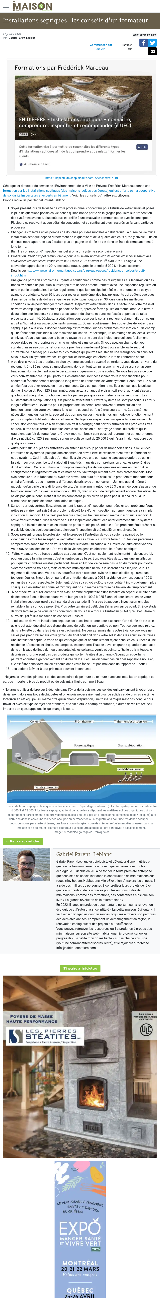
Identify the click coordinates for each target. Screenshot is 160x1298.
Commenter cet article (101, 47)
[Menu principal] (6, 6)
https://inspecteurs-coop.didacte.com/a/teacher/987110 (81, 178)
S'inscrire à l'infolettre (80, 968)
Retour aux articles (23, 841)
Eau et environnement (144, 34)
